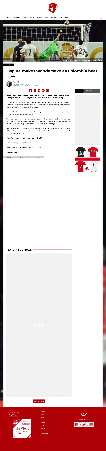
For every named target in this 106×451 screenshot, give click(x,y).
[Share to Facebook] (30, 90)
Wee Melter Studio (13, 416)
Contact (53, 17)
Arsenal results (12, 414)
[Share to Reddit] (43, 90)
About (46, 17)
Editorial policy (63, 17)
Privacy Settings (45, 433)
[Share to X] (34, 90)
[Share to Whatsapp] (39, 90)
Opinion (32, 17)
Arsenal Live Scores (14, 412)
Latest (8, 17)
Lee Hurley (16, 82)
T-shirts (39, 17)
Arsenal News (17, 17)
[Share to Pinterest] (47, 90)
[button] (101, 18)
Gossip (26, 17)
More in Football (18, 249)
